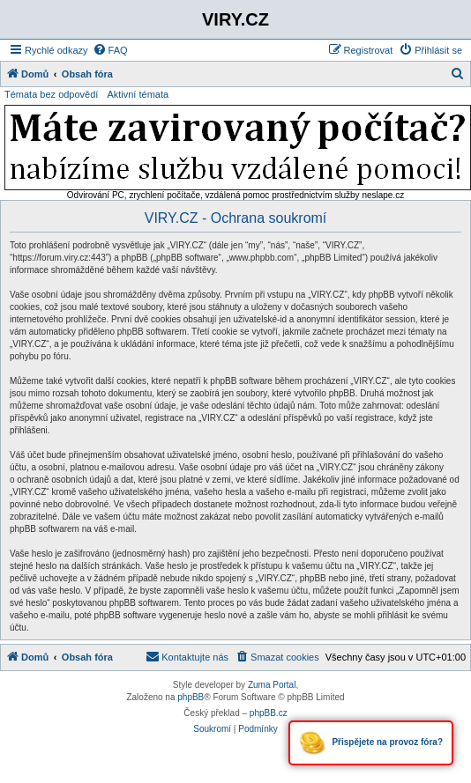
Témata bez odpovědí (51, 94)
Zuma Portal (271, 685)
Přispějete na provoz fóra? (371, 743)
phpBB (190, 697)
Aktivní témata (137, 94)
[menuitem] (110, 50)
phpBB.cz (269, 713)
